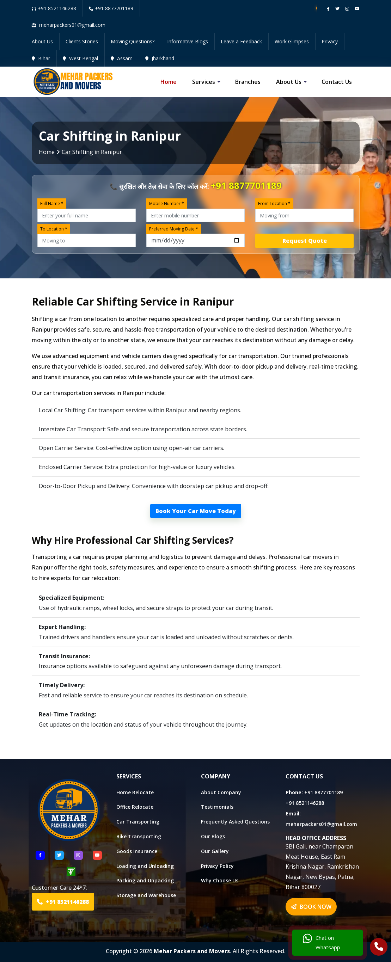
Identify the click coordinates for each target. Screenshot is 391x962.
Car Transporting (137, 821)
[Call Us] (378, 947)
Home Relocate (135, 792)
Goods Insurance (136, 851)
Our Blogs (213, 836)
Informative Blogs (187, 41)
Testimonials (217, 806)
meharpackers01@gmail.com (321, 824)
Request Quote (304, 241)
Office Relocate (134, 806)
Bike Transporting (138, 836)
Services (203, 82)
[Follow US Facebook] (40, 855)
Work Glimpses (292, 41)
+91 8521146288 (54, 8)
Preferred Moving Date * (173, 229)
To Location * (53, 229)
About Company (221, 792)
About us (288, 82)
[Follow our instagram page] (347, 9)
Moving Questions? (132, 41)
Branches (248, 82)
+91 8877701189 (111, 8)
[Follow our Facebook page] (328, 9)
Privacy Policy (217, 866)
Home (168, 82)
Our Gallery (215, 851)
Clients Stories (82, 41)
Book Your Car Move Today (195, 511)
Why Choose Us (219, 880)
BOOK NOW (311, 907)
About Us (42, 41)
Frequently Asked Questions (235, 821)
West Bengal (80, 58)
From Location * (274, 203)
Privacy (330, 41)
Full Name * (51, 203)
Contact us (337, 82)
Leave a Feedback (241, 41)
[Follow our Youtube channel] (357, 9)
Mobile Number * (166, 203)
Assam (122, 58)
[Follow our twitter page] (337, 9)
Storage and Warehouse (146, 895)
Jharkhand (159, 58)
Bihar (41, 58)
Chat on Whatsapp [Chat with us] (321, 942)
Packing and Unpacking (145, 880)
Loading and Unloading (145, 866)
